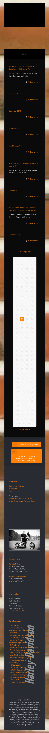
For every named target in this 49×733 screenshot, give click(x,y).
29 (17, 291)
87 (27, 355)
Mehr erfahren (33, 82)
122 (22, 396)
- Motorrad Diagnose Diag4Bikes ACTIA (23, 635)
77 (17, 346)
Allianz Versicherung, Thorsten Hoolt (22, 501)
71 (27, 337)
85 (17, 355)
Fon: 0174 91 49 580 (16, 610)
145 (19, 423)
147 (29, 423)
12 (32, 269)
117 (17, 392)
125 (17, 401)
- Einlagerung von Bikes (17, 682)
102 (22, 373)
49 (17, 314)
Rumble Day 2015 (15, 145)
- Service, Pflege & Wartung (18, 637)
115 (26, 387)
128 (31, 401)
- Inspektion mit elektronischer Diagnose (23, 647)
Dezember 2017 (15, 110)
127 (26, 401)
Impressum (13, 488)
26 (22, 287)
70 (22, 337)
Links (10, 491)
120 (31, 392)
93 (17, 364)
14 (22, 273)
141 (17, 419)
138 (22, 414)
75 (27, 341)
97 (17, 369)
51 (27, 314)
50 (22, 314)
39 (27, 300)
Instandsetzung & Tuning (18, 642)
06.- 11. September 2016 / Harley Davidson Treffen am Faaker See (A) (22, 209)
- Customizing (14, 625)
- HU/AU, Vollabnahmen (17, 670)
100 (31, 369)
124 (31, 396)
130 (22, 405)
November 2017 (15, 128)
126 (22, 401)
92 (32, 360)
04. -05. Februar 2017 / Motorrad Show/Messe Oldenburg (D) (21, 67)
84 (32, 351)
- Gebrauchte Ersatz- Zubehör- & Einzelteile (24, 652)
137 (17, 414)
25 (17, 287)
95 (27, 364)
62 (22, 328)
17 (17, 278)
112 (31, 382)
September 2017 (15, 234)
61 (17, 328)
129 (17, 405)
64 (32, 328)
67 (27, 332)
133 (17, 410)
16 (32, 273)
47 (27, 310)
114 (22, 387)
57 (17, 323)
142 (22, 419)
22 (22, 282)
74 (22, 341)
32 (32, 291)
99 (27, 369)
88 (32, 355)
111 (26, 382)
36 (32, 296)
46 (22, 310)
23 (27, 282)
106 (22, 378)
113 (17, 387)
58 (22, 323)
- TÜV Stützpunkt (15, 665)
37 (17, 300)
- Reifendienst (14, 645)
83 (27, 351)
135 (26, 410)
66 (22, 332)
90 (22, 360)
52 (32, 314)
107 (26, 378)
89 (17, 360)
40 (32, 300)
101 (17, 373)
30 (22, 291)
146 (24, 423)
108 (31, 378)
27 (27, 287)
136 (31, 410)
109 (17, 382)
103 (26, 373)
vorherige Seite (24, 251)
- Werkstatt (13, 632)
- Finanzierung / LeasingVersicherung (17, 661)
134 (22, 410)
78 (22, 346)
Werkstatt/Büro (14, 564)
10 (22, 269)
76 (32, 341)
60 (32, 323)
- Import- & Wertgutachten (18, 672)
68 (32, 332)
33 (17, 296)
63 (27, 328)
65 (17, 332)
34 (22, 296)
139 (26, 414)
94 (22, 364)
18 (22, 278)
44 (32, 305)
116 (31, 387)
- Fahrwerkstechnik (16, 628)
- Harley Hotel (14, 679)
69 (17, 337)
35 (27, 296)
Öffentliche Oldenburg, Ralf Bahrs (21, 498)
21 (17, 282)
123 (26, 396)
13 (17, 273)
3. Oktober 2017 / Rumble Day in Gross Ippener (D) (24, 164)
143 (26, 419)
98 (22, 369)
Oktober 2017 (14, 190)
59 (27, 323)
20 (32, 278)
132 (31, 405)
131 (26, 405)
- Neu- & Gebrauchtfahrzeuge (19, 655)
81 (17, 351)
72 (32, 337)
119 (26, 392)
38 (22, 300)
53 (17, 319)
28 (32, 287)
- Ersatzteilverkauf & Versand (19, 650)
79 (27, 346)
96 (32, 364)
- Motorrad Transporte (17, 677)
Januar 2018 (13, 93)
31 (27, 291)
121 (17, 396)
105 (17, 378)
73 (17, 341)
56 (32, 319)
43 (27, 305)
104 (31, 373)
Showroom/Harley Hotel (17, 576)
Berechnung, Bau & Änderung (19, 630)
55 (27, 319)
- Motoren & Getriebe (16, 640)
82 (22, 351)
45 (17, 310)
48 (32, 310)
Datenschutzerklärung (17, 486)
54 (22, 319)
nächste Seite (25, 429)
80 (32, 346)
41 (17, 305)
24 (32, 282)
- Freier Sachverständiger (18, 675)
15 (27, 273)
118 (22, 392)
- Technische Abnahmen (17, 667)
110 (22, 382)
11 (27, 269)
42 (22, 305)
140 (31, 414)
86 (22, 355)
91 (27, 360)
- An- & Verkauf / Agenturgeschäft (21, 657)
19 (27, 278)
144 (31, 419)
